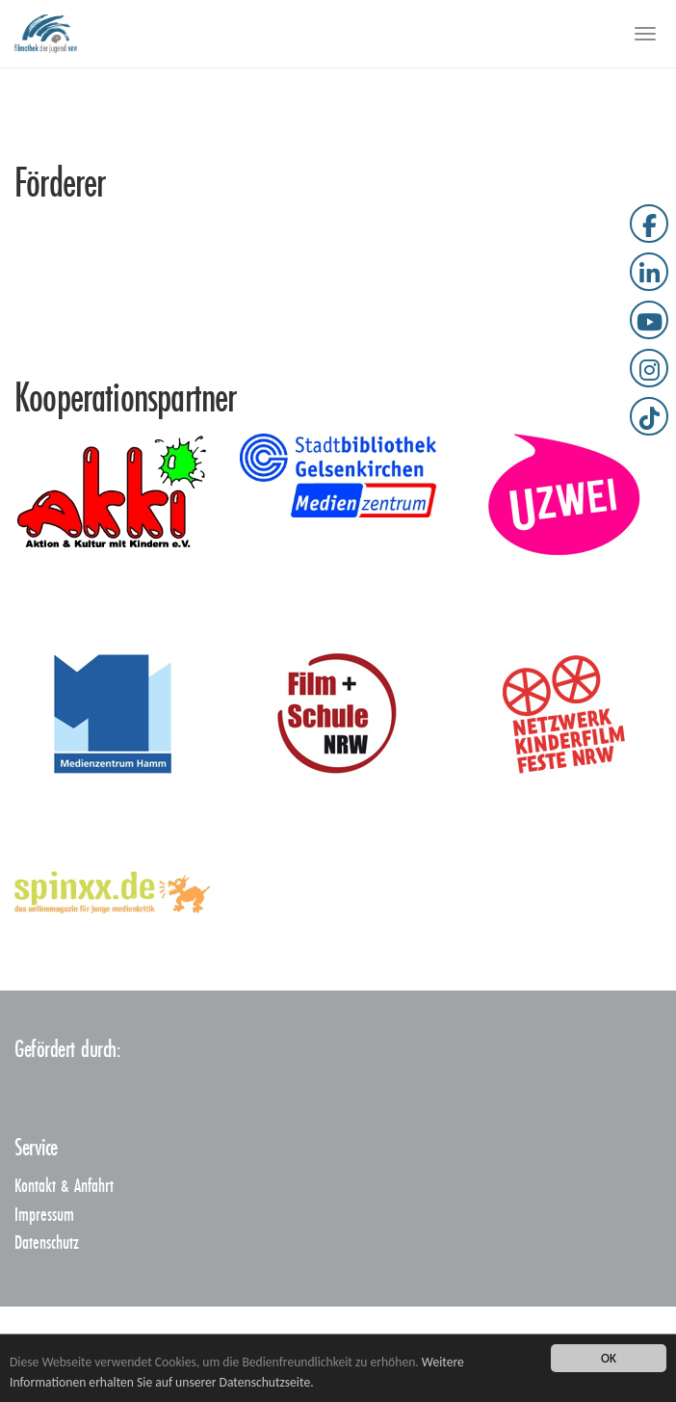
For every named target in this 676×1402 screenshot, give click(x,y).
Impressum (44, 1215)
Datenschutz (46, 1243)
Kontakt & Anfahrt (64, 1186)
